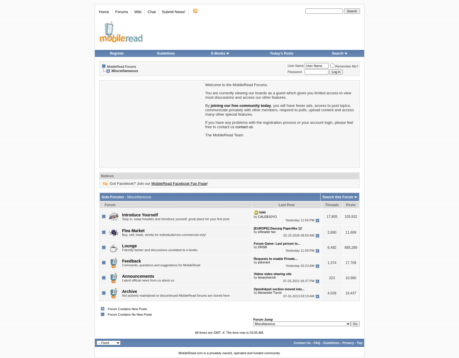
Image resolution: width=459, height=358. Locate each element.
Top (359, 343)
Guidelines (166, 53)
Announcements (138, 276)
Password (295, 72)
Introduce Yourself (140, 215)
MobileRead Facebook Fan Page (179, 183)
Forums (121, 12)
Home (104, 12)
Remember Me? (344, 66)
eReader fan (267, 232)
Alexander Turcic (270, 292)
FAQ (317, 343)
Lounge (129, 246)
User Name (296, 65)
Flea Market (133, 230)
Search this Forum (337, 197)
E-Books (220, 53)
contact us (244, 127)
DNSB (262, 247)
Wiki (138, 12)
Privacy (348, 343)
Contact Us (302, 343)
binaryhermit (267, 277)
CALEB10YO (267, 216)
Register (117, 53)
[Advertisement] (152, 123)
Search (340, 53)
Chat (151, 12)
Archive (129, 291)
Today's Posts (281, 53)
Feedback (131, 261)
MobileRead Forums (121, 66)
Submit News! (173, 12)
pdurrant (264, 262)
